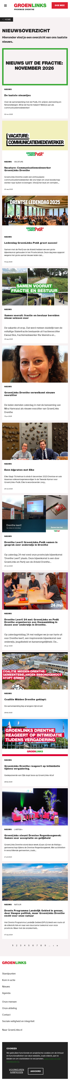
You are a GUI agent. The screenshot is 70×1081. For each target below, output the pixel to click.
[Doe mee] (60, 5)
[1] (6, 19)
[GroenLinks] (30, 5)
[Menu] (5, 5)
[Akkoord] (35, 1071)
